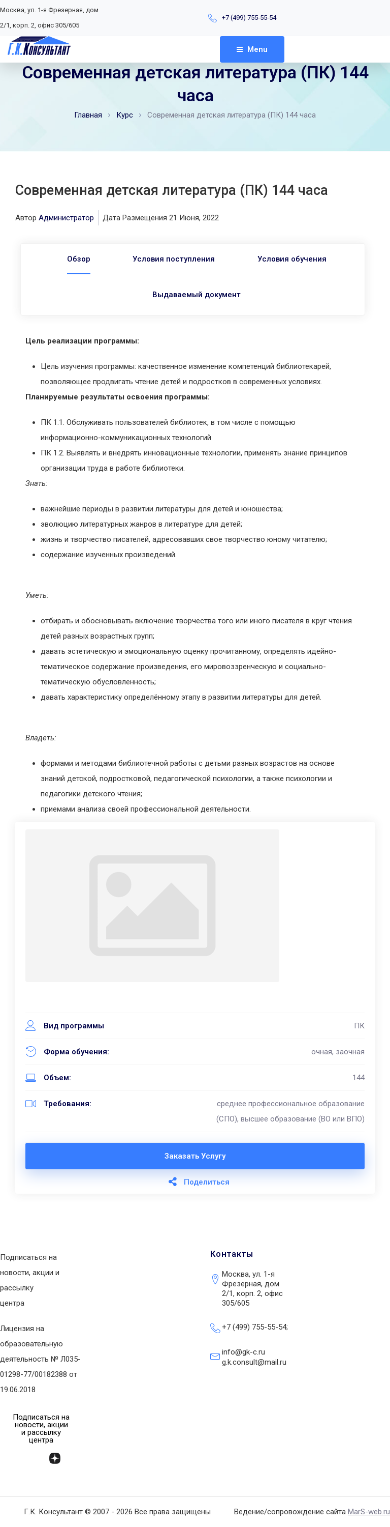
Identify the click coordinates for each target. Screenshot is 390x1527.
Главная (88, 115)
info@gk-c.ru (243, 1352)
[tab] (75, 259)
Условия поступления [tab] (174, 259)
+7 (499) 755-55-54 (249, 17)
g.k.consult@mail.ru (254, 1362)
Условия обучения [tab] (294, 259)
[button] (41, 1428)
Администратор (66, 217)
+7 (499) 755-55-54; (255, 1327)
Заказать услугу (195, 1156)
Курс (124, 115)
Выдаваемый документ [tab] (196, 294)
